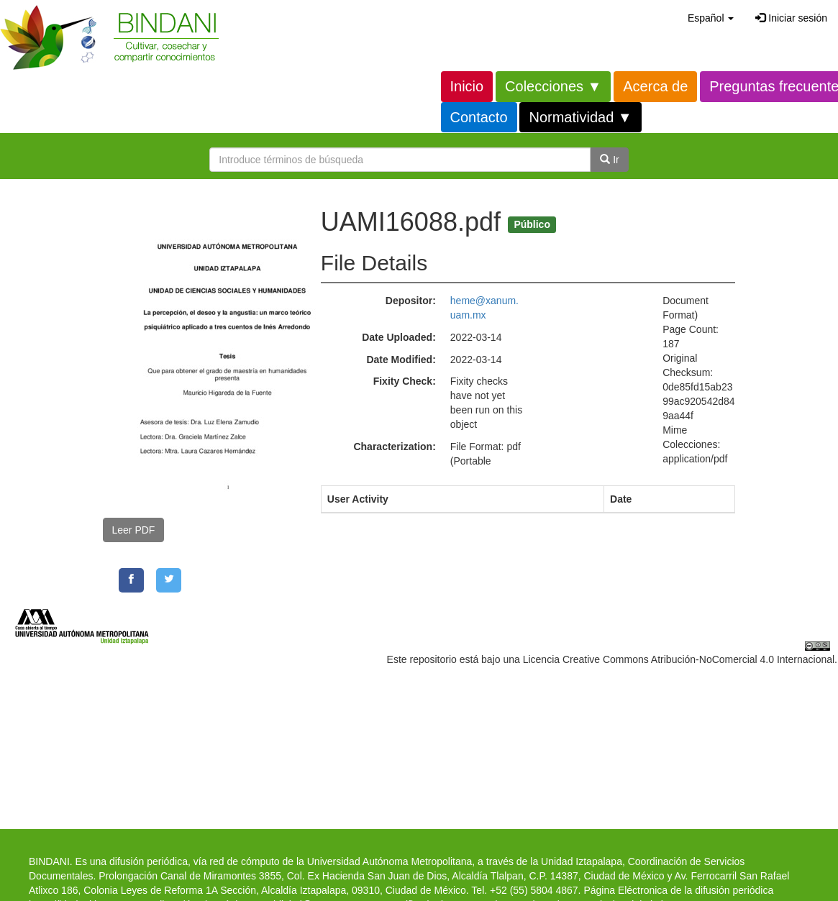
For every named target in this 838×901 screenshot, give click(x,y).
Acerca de (655, 86)
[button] (710, 18)
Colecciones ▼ (553, 86)
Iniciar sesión (791, 18)
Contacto (479, 117)
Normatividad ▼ (580, 117)
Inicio (467, 86)
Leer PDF (133, 530)
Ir (609, 159)
